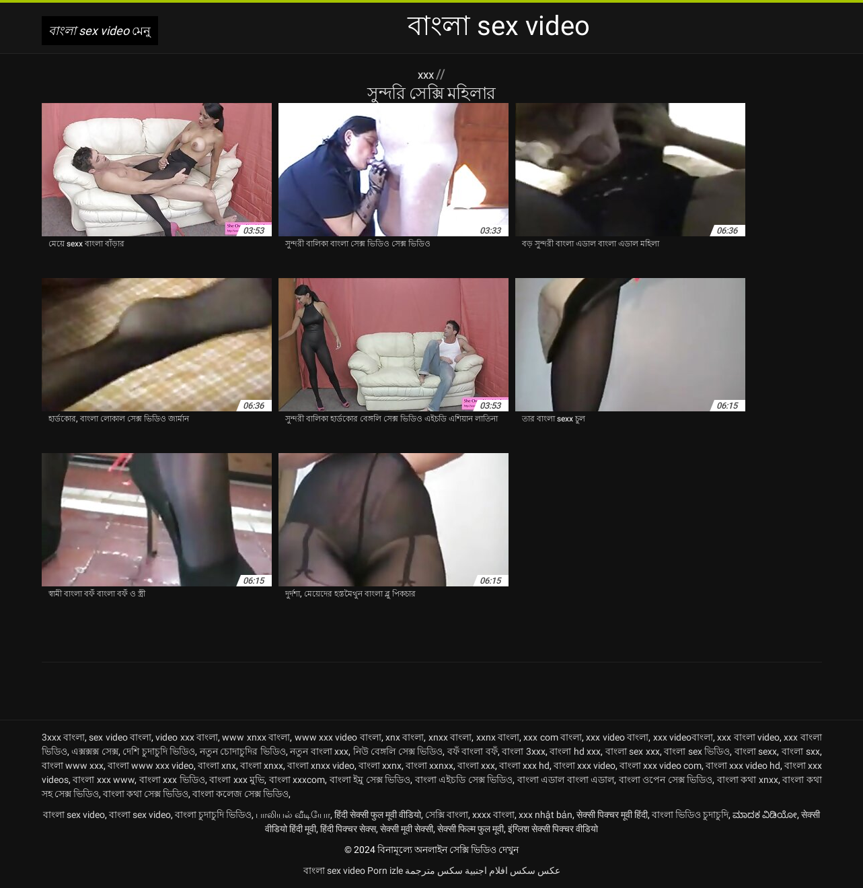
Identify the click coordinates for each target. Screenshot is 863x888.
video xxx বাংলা (186, 737)
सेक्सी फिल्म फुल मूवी (470, 828)
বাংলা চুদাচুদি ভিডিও (213, 814)
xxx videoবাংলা (683, 737)
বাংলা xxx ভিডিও (172, 779)
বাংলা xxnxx (429, 765)
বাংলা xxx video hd (743, 765)
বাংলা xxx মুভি (236, 779)
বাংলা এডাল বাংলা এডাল (566, 779)
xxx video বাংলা (617, 737)
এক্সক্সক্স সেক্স (94, 751)
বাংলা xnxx (261, 765)
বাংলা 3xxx (524, 751)
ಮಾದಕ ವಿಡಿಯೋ (765, 814)
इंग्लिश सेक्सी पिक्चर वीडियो (553, 828)
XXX (427, 74)
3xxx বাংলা (63, 737)
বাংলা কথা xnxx (747, 779)
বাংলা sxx (801, 751)
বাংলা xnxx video (320, 765)
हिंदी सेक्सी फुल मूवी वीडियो (377, 814)
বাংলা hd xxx (575, 751)
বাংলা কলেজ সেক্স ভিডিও (240, 793)
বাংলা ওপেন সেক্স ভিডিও (666, 779)
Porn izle (385, 870)
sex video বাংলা (120, 737)
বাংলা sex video (74, 814)
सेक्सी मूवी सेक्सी (406, 828)
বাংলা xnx (217, 765)
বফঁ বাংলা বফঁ (472, 751)
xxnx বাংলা (497, 737)
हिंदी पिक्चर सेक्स (348, 828)
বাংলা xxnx (380, 765)
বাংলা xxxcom (297, 779)
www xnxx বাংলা (256, 737)
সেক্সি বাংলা (446, 814)
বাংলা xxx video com (661, 765)
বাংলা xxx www (104, 779)
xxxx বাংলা (493, 814)
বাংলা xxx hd (524, 765)
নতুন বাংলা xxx (319, 751)
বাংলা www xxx (73, 765)
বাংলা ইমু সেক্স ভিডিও (370, 779)
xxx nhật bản (545, 814)
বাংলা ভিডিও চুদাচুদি (690, 814)
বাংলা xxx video (584, 765)
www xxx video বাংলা (338, 737)
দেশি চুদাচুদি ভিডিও (158, 751)
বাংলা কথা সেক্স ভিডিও (145, 793)
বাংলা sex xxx (632, 751)
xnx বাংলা (404, 737)
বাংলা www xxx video (151, 765)
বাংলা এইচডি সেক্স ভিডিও (464, 779)
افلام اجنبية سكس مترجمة (456, 870)
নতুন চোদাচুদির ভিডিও (243, 751)
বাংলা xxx (476, 765)
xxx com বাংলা (552, 737)
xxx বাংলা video (748, 737)
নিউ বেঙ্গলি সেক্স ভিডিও (398, 751)
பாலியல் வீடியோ (293, 814)
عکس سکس (535, 870)
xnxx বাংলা (450, 737)
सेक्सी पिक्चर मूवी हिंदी (612, 814)
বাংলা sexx (756, 751)
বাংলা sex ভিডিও (697, 751)
